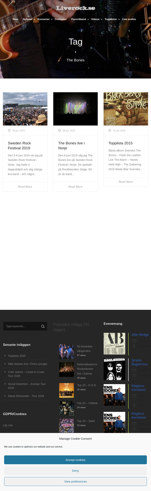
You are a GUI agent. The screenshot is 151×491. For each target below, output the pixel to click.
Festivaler (61, 19)
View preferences (75, 481)
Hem (15, 19)
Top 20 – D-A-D (86, 385)
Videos (95, 19)
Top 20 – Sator (86, 421)
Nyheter (27, 19)
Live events (129, 19)
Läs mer (8, 425)
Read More (25, 186)
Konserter (44, 19)
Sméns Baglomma (139, 362)
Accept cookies (76, 459)
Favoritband (78, 19)
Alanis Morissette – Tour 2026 (26, 396)
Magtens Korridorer (139, 388)
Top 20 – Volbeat (87, 403)
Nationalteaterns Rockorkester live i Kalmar (87, 369)
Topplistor (111, 19)
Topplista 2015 (121, 143)
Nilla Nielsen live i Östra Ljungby (27, 363)
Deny (75, 470)
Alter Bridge (140, 335)
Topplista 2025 (17, 355)
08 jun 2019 (18, 130)
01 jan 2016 (119, 130)
